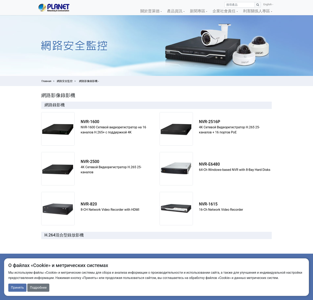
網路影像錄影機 (88, 81)
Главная (46, 81)
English (267, 4)
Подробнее (38, 287)
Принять (17, 287)
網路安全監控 (65, 81)
